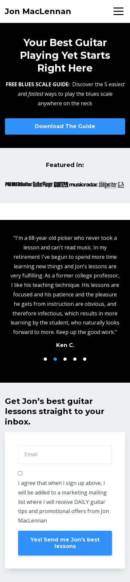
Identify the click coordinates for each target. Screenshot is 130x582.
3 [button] (65, 359)
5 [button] (84, 359)
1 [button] (45, 359)
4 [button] (74, 359)
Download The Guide (65, 126)
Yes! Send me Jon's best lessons (65, 543)
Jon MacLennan (38, 11)
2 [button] (55, 359)
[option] (65, 291)
